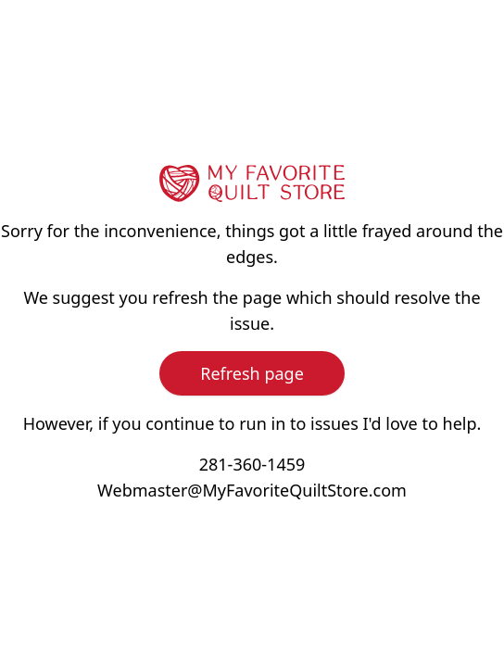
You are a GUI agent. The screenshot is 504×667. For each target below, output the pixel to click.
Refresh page (252, 373)
